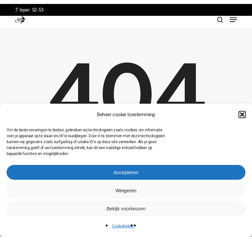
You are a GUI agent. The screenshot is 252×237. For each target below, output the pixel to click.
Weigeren (126, 190)
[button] (242, 114)
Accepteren (126, 172)
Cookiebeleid (123, 226)
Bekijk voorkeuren (125, 208)
